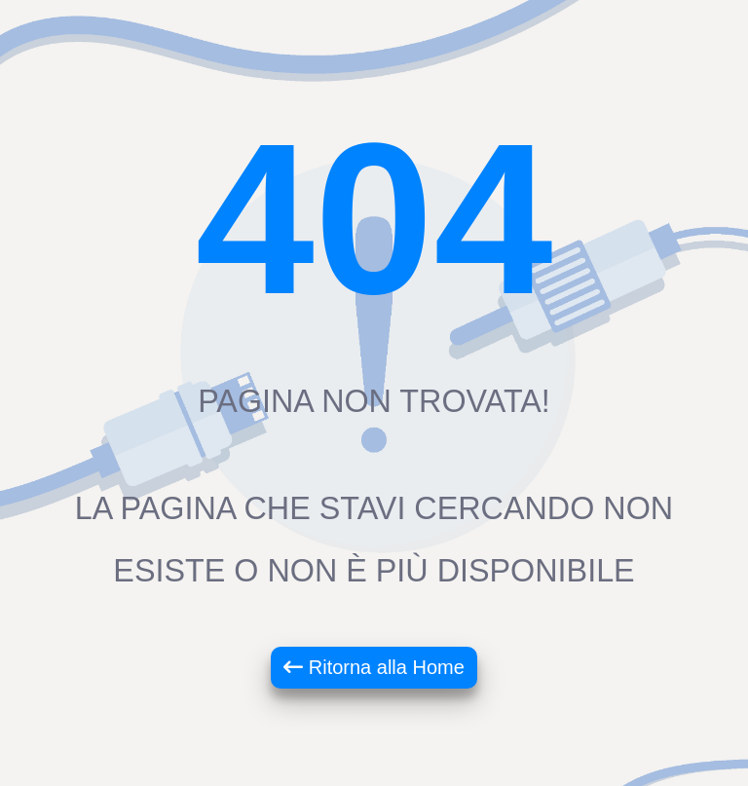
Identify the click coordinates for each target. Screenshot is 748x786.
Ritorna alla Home (374, 667)
